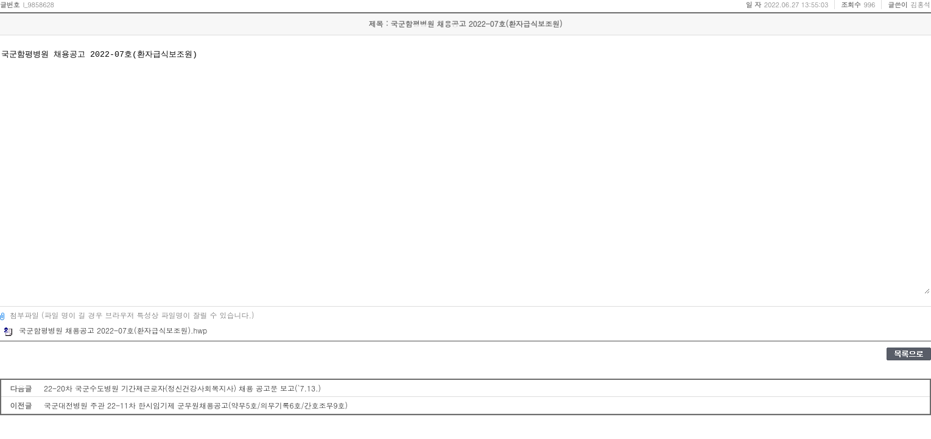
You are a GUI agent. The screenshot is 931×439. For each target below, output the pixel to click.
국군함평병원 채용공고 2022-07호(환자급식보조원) (465, 171)
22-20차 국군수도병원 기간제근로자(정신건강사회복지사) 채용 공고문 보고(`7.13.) (182, 388)
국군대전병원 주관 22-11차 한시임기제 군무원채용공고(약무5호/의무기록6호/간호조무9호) (196, 405)
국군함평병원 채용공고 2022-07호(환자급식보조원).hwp (105, 330)
